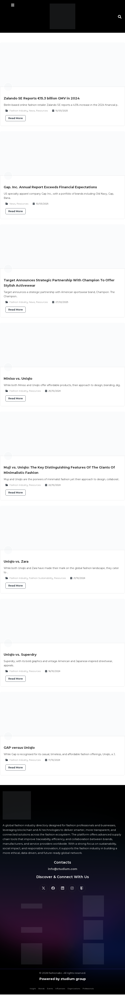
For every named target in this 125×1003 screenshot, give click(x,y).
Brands (41, 988)
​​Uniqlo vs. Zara (16, 562)
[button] (119, 17)
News (32, 110)
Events (50, 988)
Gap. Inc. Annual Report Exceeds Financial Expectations (50, 187)
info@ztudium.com (62, 869)
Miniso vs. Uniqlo (18, 379)
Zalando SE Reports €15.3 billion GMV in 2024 (42, 98)
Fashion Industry (19, 110)
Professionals (88, 988)
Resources (42, 110)
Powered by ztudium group (62, 979)
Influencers (60, 988)
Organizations (74, 988)
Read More (15, 118)
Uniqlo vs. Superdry (20, 655)
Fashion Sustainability (41, 578)
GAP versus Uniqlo (19, 748)
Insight (33, 988)
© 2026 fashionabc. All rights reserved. (62, 973)
